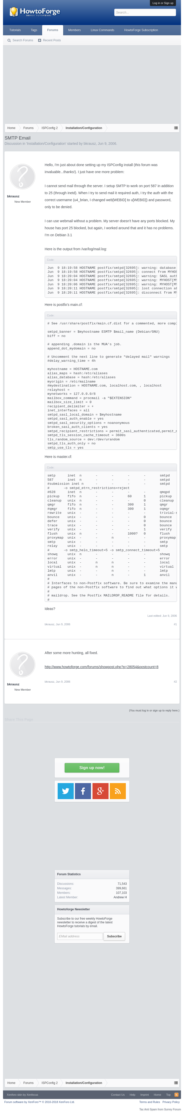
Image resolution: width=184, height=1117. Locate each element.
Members (74, 30)
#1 (175, 624)
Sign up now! (92, 768)
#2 (175, 681)
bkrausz (89, 144)
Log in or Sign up (162, 3)
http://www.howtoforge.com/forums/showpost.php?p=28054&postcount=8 (101, 667)
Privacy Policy (170, 1101)
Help (132, 1094)
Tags (34, 30)
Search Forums (23, 40)
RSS (176, 1095)
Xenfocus (32, 1094)
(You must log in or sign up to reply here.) (154, 710)
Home (157, 1094)
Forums (52, 30)
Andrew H (120, 897)
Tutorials (15, 30)
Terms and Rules (149, 1101)
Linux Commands (102, 30)
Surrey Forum (172, 1109)
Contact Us (118, 1094)
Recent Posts (52, 40)
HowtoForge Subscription (141, 30)
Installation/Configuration (46, 144)
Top (168, 1094)
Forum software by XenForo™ (39, 1101)
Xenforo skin (14, 1094)
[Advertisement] (92, 83)
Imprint (144, 1094)
